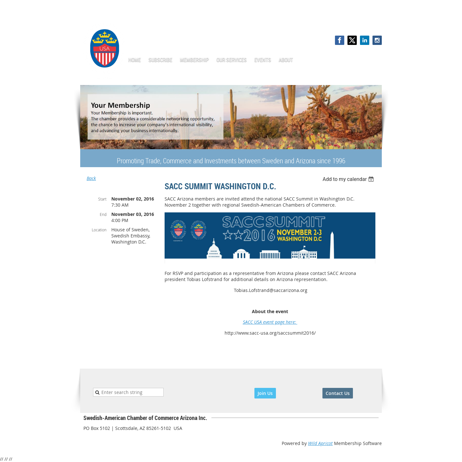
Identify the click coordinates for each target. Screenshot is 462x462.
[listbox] (348, 179)
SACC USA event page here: (270, 322)
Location (99, 229)
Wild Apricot (320, 443)
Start (102, 198)
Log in (375, 22)
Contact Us (338, 393)
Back (91, 178)
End (103, 214)
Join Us (265, 393)
